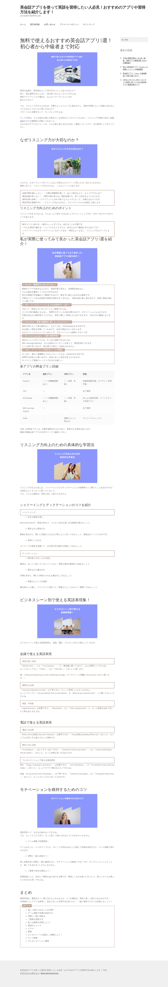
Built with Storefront (50, 973)
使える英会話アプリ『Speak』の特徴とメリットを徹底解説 (135, 68)
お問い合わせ (49, 24)
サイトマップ (89, 24)
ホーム (23, 24)
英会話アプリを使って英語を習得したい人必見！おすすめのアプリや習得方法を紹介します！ (82, 9)
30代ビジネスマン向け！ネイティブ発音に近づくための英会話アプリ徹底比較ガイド (134, 82)
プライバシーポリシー (69, 24)
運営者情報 (35, 24)
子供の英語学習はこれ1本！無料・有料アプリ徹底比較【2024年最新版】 (134, 60)
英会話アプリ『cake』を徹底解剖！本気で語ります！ (134, 74)
